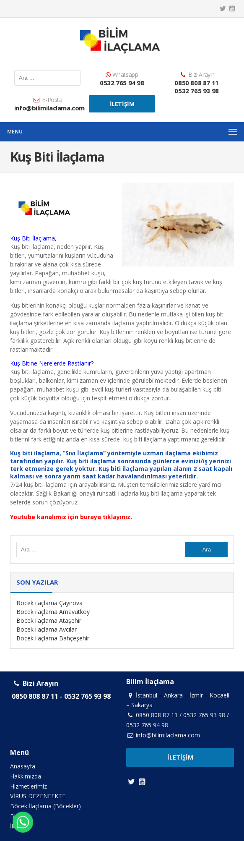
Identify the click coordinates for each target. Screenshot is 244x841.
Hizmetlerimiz (28, 786)
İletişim (122, 104)
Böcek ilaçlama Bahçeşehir (52, 638)
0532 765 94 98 (122, 82)
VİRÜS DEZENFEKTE (37, 796)
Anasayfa (22, 766)
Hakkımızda (25, 776)
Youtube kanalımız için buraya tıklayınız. (71, 517)
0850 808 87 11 (196, 82)
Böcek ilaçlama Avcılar (46, 629)
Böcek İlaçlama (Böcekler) (45, 806)
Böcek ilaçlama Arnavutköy (53, 612)
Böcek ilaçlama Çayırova (49, 603)
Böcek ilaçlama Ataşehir (48, 620)
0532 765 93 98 (196, 90)
